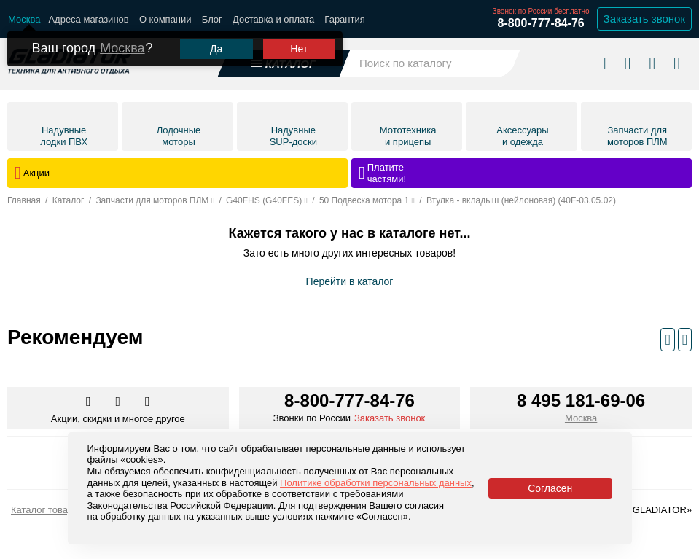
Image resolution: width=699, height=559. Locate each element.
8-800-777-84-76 (540, 23)
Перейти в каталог (350, 281)
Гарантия (344, 19)
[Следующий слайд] (685, 339)
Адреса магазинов (88, 19)
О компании (165, 19)
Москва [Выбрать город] (581, 418)
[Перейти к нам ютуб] (147, 402)
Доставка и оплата (273, 19)
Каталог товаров (47, 509)
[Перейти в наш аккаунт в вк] (89, 402)
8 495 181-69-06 (581, 400)
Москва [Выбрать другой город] (122, 48)
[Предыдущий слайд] (667, 339)
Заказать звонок (389, 418)
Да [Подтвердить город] (216, 49)
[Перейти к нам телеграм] (119, 402)
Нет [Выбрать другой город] (299, 49)
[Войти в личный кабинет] (652, 63)
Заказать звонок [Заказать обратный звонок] (644, 18)
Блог (212, 19)
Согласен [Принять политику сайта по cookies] (550, 488)
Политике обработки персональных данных (376, 482)
